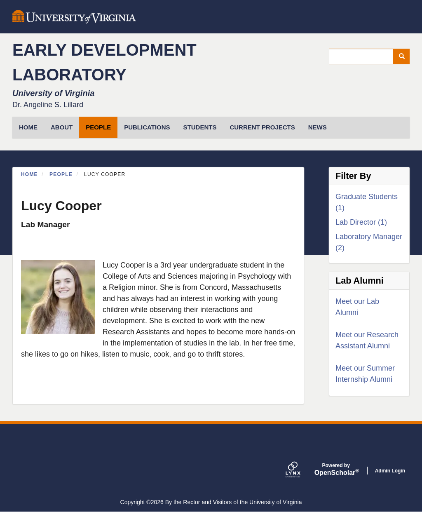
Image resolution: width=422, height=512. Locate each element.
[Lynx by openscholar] (300, 470)
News (317, 127)
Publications (147, 127)
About (62, 127)
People (98, 127)
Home (29, 174)
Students (200, 127)
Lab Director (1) (361, 222)
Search (404, 56)
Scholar (336, 469)
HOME (28, 127)
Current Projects (262, 127)
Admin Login (390, 471)
